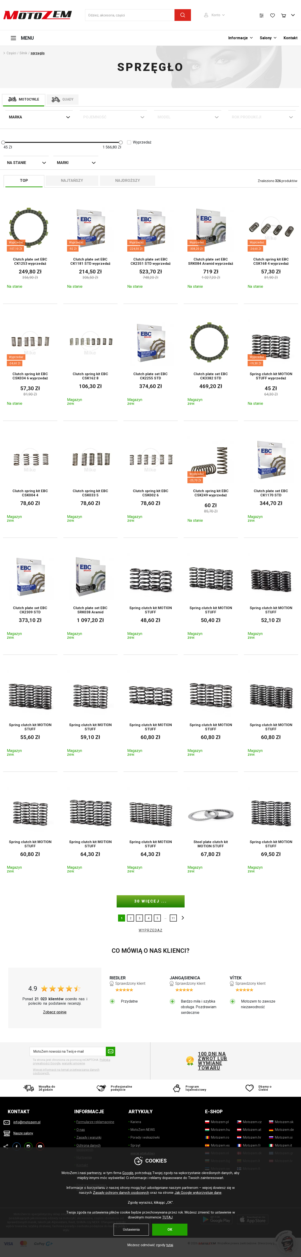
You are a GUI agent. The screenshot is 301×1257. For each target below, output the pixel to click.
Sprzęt (135, 1145)
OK (169, 1229)
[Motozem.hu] (217, 1130)
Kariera (136, 1122)
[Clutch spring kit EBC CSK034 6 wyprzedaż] (30, 362)
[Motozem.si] (281, 1137)
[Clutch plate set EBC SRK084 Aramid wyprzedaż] (211, 246)
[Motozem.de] (281, 1130)
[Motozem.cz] (249, 1122)
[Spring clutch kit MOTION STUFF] (150, 596)
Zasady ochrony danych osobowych (121, 1193)
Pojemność (94, 117)
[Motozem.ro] (217, 1137)
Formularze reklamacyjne (95, 1122)
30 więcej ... (150, 901)
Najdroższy (127, 180)
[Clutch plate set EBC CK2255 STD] (150, 362)
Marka (15, 117)
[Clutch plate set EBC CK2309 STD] (30, 596)
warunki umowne (73, 1063)
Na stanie (16, 162)
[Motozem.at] (249, 1130)
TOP (24, 180)
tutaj (169, 1245)
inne (181, 918)
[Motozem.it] (280, 1145)
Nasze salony (23, 1133)
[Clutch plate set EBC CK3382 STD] (211, 362)
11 (173, 918)
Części (11, 53)
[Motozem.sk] (281, 1122)
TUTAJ (167, 1217)
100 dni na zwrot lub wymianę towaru (212, 1060)
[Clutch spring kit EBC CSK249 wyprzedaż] (211, 479)
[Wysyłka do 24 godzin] (40, 1088)
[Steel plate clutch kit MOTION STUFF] (211, 830)
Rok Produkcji (246, 117)
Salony (266, 38)
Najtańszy (72, 180)
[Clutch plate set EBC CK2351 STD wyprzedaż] (150, 246)
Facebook (16, 1144)
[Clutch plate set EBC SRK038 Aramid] (90, 596)
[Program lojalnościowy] (187, 1088)
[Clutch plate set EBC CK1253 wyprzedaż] (30, 246)
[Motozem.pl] (217, 1122)
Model (164, 117)
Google (127, 1173)
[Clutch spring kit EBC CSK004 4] (30, 479)
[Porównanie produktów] (261, 15)
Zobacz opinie (55, 1012)
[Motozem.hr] (249, 1137)
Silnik (23, 53)
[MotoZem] (37, 15)
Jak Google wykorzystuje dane (198, 1193)
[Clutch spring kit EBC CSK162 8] (90, 362)
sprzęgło (38, 53)
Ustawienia (131, 1229)
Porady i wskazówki (145, 1137)
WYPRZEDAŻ (150, 930)
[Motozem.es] (217, 1145)
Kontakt (290, 38)
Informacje (238, 38)
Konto (216, 15)
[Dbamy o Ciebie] (261, 1088)
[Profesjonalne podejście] (114, 1088)
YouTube (40, 1144)
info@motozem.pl (26, 1122)
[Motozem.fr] (249, 1145)
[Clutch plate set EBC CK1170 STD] (271, 479)
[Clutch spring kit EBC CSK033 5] (90, 479)
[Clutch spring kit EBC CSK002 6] (150, 479)
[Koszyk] (285, 15)
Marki (62, 162)
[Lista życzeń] (272, 15)
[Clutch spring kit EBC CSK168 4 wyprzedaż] (271, 246)
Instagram (28, 1144)
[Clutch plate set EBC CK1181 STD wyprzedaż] (90, 246)
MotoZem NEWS (143, 1130)
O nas (80, 1130)
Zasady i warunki (88, 1137)
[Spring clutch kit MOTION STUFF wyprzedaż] (271, 362)
